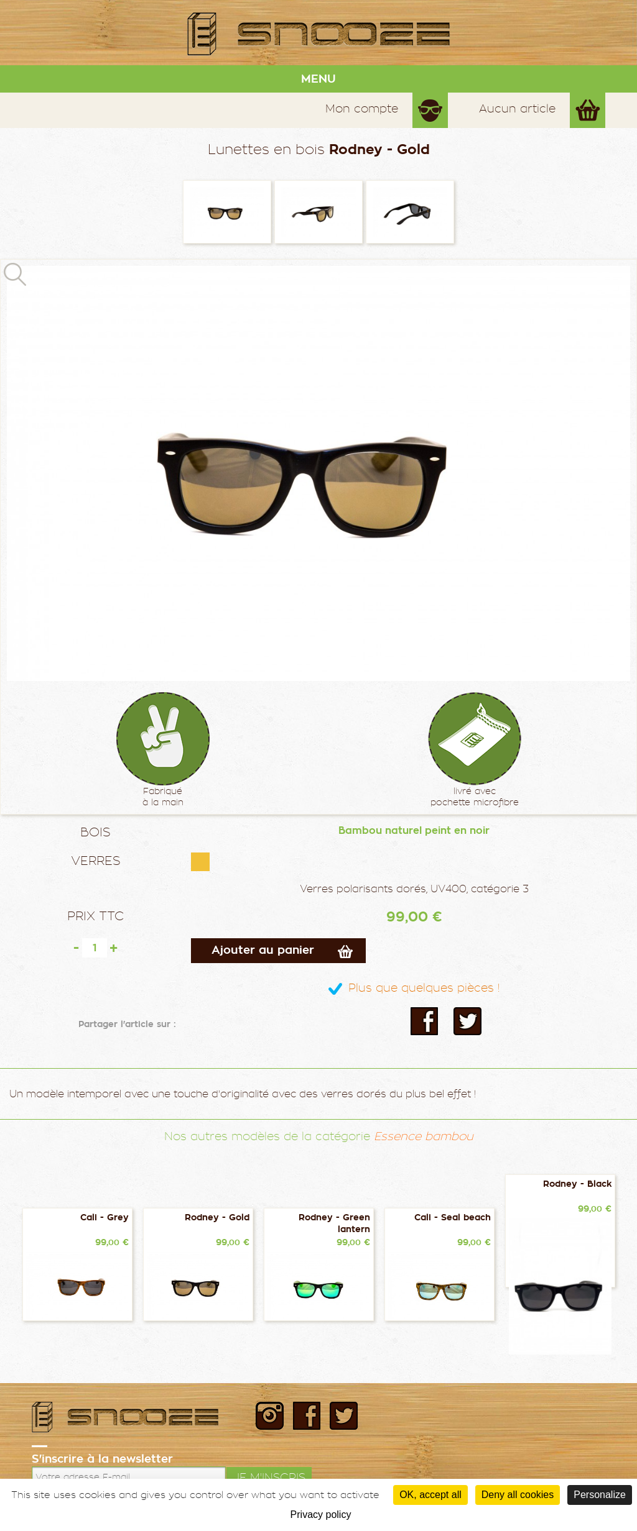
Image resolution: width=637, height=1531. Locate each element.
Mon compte (361, 108)
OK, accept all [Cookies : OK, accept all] (430, 1494)
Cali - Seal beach (452, 1217)
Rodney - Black (577, 1184)
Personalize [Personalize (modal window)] (600, 1494)
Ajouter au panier (263, 950)
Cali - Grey (104, 1217)
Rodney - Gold (217, 1217)
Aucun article (517, 108)
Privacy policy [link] (321, 1514)
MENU (318, 78)
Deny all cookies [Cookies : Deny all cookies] (517, 1494)
